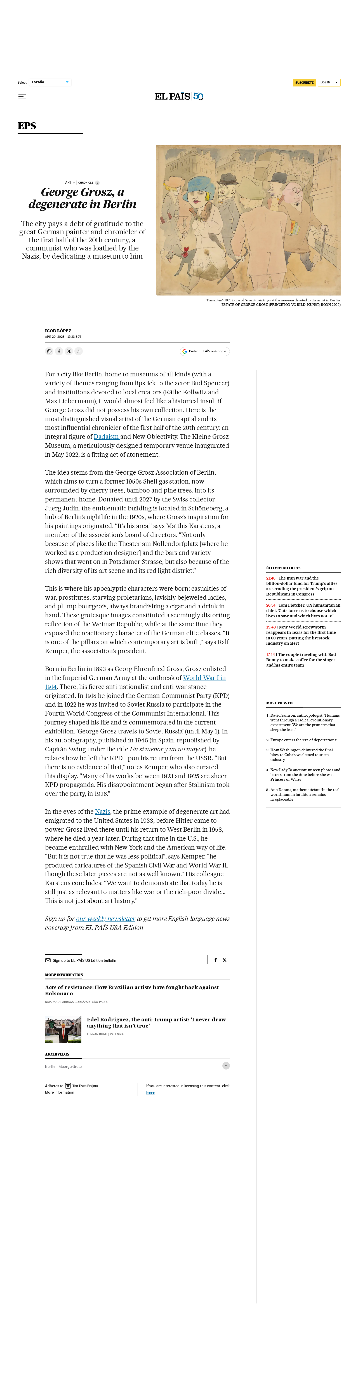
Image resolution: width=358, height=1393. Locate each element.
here (150, 1092)
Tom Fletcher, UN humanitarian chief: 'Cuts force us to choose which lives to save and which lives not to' (303, 610)
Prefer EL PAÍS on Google (207, 351)
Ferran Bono (97, 1034)
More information (61, 1092)
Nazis (102, 811)
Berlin (50, 1066)
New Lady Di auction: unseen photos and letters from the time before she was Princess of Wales (305, 775)
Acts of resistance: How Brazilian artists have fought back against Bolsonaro (132, 990)
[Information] (97, 182)
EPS (27, 126)
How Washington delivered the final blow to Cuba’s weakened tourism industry (301, 755)
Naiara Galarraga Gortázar (67, 1002)
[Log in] (329, 82)
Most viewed (279, 703)
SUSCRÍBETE (304, 83)
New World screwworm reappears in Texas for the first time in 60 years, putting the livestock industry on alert (301, 635)
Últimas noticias (283, 568)
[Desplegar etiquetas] (226, 1066)
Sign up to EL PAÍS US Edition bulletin (84, 960)
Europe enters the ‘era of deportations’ (303, 740)
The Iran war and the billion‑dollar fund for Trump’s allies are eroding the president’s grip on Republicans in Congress (302, 586)
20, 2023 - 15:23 (63, 337)
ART (68, 183)
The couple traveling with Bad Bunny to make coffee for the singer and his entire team (301, 660)
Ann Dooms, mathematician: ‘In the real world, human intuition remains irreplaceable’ (305, 794)
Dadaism (107, 436)
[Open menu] (22, 96)
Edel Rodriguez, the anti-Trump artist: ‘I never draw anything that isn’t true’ (156, 1023)
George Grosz (70, 1066)
